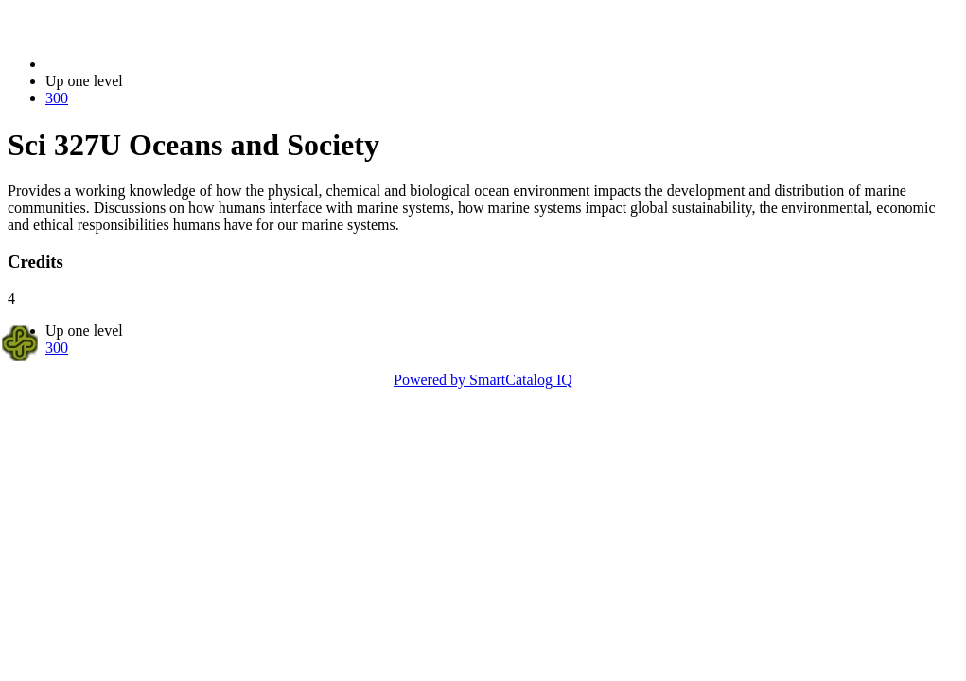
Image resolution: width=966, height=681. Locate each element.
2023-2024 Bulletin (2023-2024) (144, 64)
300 (56, 98)
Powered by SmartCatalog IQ (483, 380)
